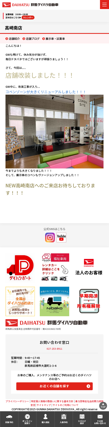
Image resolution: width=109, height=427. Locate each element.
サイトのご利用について (66, 405)
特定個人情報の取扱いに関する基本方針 (52, 401)
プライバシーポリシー (17, 401)
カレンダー (28, 17)
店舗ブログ (33, 39)
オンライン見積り (27, 422)
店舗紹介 (14, 39)
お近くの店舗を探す (54, 386)
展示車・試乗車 (55, 39)
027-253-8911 (54, 348)
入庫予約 (64, 422)
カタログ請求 (82, 422)
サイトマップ (44, 405)
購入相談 (45, 422)
